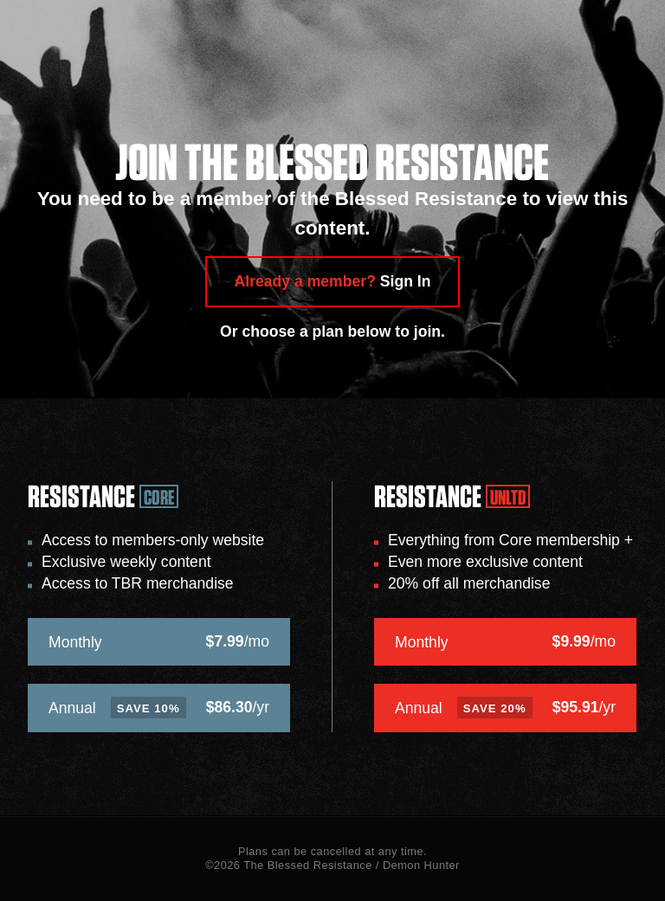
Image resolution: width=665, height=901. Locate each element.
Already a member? (333, 281)
